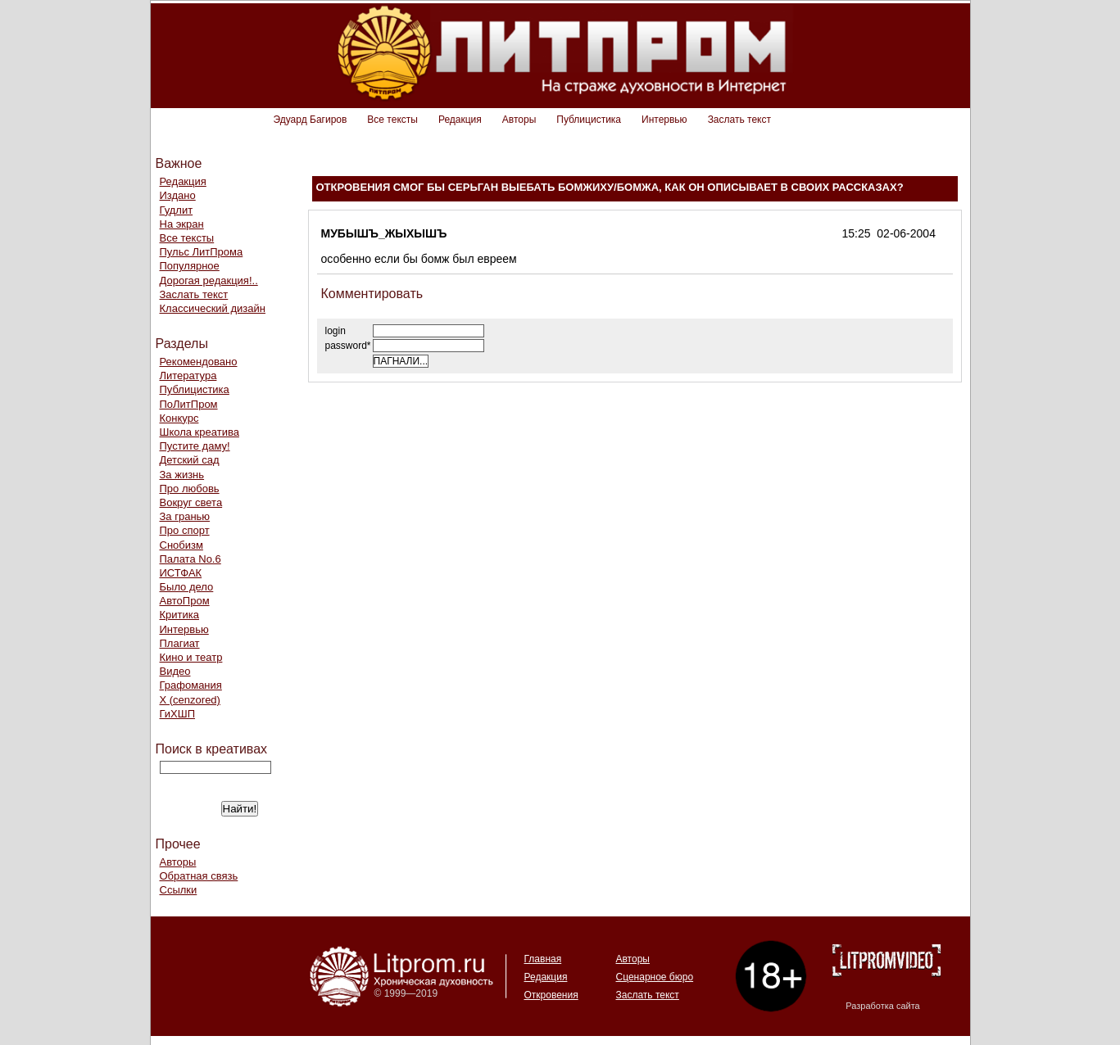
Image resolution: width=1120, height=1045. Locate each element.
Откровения (551, 995)
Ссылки (178, 890)
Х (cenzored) (190, 700)
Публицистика (588, 119)
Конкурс (179, 418)
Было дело (187, 587)
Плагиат (180, 643)
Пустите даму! (195, 446)
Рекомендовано (199, 361)
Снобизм (181, 545)
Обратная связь (199, 876)
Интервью (664, 119)
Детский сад (190, 460)
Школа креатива (199, 432)
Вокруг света (191, 502)
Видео (175, 671)
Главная (543, 959)
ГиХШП (178, 714)
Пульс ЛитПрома (201, 252)
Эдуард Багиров (310, 119)
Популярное (190, 266)
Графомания (191, 685)
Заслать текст (739, 119)
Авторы (519, 119)
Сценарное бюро (655, 977)
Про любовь (190, 488)
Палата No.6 (190, 559)
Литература (188, 375)
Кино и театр (191, 657)
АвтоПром (185, 601)
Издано (178, 195)
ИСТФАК (181, 573)
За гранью (185, 516)
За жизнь (182, 474)
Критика (179, 614)
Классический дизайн (212, 308)
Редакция (460, 119)
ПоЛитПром (189, 404)
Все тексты (392, 119)
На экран (182, 224)
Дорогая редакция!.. (209, 280)
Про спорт (185, 530)
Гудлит (176, 210)
